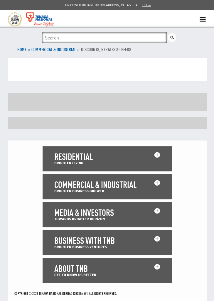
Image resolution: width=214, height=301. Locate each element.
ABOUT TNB (71, 268)
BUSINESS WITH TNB (84, 240)
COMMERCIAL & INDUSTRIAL (53, 49)
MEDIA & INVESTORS (84, 212)
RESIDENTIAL (73, 156)
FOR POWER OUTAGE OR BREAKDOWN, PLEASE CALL (107, 5)
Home (21, 49)
